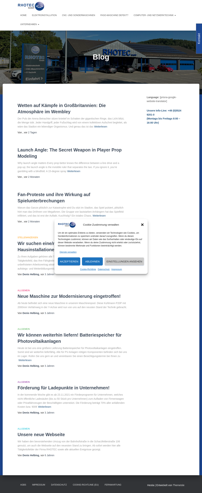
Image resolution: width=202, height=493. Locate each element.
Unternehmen (29, 24)
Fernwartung (113, 485)
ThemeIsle (178, 485)
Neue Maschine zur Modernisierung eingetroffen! (69, 296)
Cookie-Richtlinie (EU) (86, 485)
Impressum (116, 269)
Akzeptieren (69, 261)
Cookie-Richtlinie (88, 269)
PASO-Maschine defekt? (114, 15)
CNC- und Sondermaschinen (78, 15)
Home (23, 15)
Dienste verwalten (68, 252)
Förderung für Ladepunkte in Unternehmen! (64, 387)
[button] (142, 224)
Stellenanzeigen (28, 237)
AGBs (23, 485)
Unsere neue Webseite (41, 434)
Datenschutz (104, 269)
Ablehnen (92, 261)
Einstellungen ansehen (124, 261)
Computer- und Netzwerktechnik (155, 15)
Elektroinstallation (44, 15)
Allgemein (24, 290)
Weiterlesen (100, 126)
